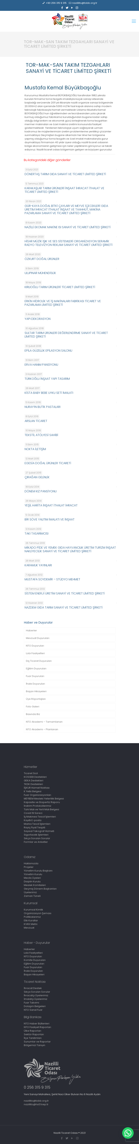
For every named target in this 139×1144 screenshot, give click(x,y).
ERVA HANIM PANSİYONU (41, 364)
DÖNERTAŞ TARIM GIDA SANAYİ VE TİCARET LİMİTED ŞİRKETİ (65, 174)
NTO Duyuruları (35, 645)
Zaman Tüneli (32, 896)
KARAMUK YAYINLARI (38, 565)
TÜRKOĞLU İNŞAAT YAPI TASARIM (47, 379)
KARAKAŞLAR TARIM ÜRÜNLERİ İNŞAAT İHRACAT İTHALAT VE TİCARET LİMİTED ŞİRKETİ (64, 190)
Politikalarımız (32, 917)
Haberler (31, 630)
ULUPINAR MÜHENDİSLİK (40, 273)
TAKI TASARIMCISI (36, 533)
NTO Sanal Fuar (33, 1010)
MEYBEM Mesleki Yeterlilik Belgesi (44, 798)
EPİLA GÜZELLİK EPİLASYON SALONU (48, 350)
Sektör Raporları (34, 1034)
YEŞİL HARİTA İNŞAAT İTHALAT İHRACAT (51, 505)
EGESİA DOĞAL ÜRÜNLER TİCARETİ (48, 463)
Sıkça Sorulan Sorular (37, 838)
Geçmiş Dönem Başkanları (40, 889)
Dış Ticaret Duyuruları (39, 661)
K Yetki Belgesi (32, 791)
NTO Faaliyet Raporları (37, 1027)
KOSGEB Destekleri (35, 777)
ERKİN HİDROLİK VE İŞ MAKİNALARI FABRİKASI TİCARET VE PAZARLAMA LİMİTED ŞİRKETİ (63, 303)
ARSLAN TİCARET (36, 421)
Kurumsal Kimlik (33, 909)
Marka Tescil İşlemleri (37, 824)
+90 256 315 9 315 (56, 3)
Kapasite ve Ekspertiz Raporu (42, 802)
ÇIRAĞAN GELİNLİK (37, 477)
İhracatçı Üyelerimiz (36, 995)
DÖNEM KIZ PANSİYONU (41, 491)
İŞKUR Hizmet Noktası (37, 788)
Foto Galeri (32, 706)
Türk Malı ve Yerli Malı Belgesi (41, 809)
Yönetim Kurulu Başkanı (38, 870)
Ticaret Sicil (31, 773)
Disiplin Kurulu (32, 881)
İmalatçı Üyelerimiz (35, 999)
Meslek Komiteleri (35, 885)
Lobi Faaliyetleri (35, 653)
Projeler (29, 867)
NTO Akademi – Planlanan (42, 729)
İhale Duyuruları (35, 684)
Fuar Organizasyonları (37, 795)
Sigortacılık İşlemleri (36, 835)
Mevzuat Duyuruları (37, 638)
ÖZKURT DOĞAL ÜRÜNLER (42, 259)
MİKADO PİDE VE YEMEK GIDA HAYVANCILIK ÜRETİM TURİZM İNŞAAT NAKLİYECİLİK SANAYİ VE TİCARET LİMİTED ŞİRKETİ (70, 549)
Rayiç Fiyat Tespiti (34, 827)
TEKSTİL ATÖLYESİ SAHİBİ (41, 435)
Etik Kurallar (31, 920)
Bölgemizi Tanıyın (34, 1045)
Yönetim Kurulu (33, 874)
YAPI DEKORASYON (38, 319)
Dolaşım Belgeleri (35, 1006)
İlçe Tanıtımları (33, 1038)
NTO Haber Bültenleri (36, 1023)
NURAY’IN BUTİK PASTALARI (42, 407)
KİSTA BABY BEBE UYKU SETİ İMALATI (49, 393)
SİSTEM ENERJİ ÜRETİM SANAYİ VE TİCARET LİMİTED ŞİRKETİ (65, 593)
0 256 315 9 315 (37, 1087)
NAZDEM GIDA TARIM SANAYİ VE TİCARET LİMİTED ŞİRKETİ (64, 607)
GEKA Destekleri (33, 780)
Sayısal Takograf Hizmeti (39, 831)
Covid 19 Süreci (33, 813)
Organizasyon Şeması (37, 913)
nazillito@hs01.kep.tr (36, 1104)
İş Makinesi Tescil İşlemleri (40, 816)
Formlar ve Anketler (36, 842)
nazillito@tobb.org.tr (84, 3)
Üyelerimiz (30, 892)
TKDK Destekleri (33, 784)
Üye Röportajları (36, 699)
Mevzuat (29, 928)
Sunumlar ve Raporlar (37, 1041)
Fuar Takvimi (31, 1002)
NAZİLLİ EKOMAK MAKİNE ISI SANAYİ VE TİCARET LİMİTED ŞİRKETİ (68, 227)
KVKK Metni (30, 924)
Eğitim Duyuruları (36, 668)
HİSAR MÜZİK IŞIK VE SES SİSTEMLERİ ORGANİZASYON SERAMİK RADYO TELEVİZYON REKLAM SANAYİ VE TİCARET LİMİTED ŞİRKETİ (68, 243)
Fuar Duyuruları (35, 676)
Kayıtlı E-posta (32, 820)
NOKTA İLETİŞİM (35, 449)
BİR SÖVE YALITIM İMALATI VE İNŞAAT (50, 519)
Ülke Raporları (32, 1031)
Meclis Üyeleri (32, 878)
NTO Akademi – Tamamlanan (44, 722)
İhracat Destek (33, 988)
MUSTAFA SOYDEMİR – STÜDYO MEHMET (52, 579)
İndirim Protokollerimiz (37, 806)
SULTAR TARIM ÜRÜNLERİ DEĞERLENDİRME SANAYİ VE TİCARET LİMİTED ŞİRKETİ (66, 335)
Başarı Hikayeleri (36, 691)
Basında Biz (33, 714)
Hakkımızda (31, 863)
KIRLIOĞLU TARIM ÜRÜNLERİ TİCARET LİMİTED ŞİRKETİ (60, 287)
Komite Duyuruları (35, 960)
